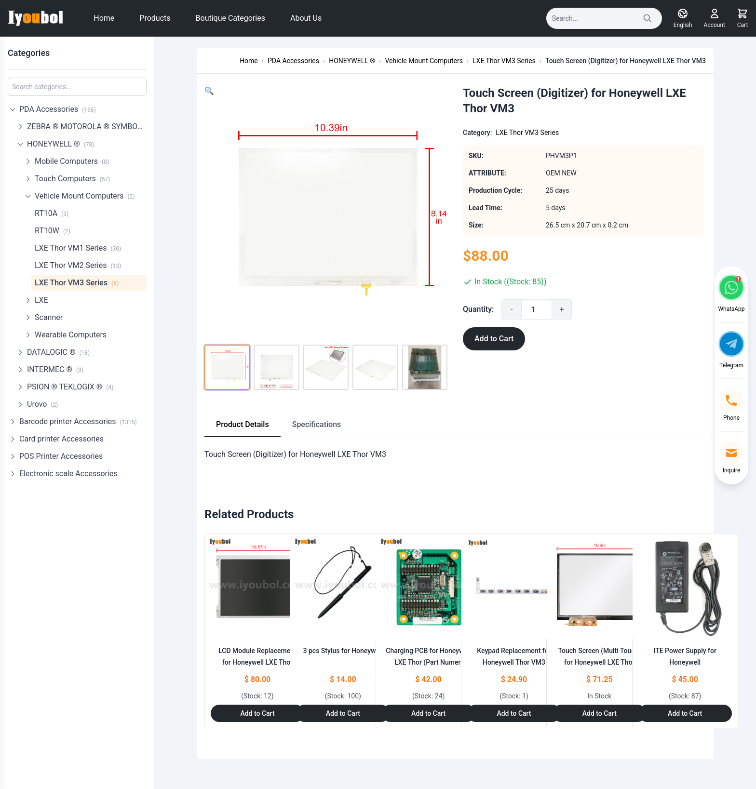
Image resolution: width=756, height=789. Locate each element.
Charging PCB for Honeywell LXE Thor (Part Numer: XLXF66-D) (428, 662)
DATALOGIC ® (58, 352)
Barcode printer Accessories (78, 421)
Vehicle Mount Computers (85, 196)
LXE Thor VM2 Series (78, 265)
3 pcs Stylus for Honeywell (343, 651)
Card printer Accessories (61, 438)
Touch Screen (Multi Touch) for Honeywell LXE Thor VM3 (599, 662)
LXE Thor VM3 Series (77, 282)
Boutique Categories (230, 18)
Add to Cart (493, 338)
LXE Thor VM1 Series (78, 248)
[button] (209, 90)
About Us (306, 18)
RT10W (52, 230)
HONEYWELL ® (60, 143)
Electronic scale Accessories (68, 473)
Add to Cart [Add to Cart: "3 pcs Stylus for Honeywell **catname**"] (343, 713)
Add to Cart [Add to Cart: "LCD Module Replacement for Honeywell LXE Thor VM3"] (257, 713)
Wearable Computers (71, 334)
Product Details (242, 424)
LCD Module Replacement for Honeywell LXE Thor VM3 (257, 662)
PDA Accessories (57, 109)
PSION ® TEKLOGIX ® (70, 386)
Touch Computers (72, 178)
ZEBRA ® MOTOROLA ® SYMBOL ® (87, 126)
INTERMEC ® (55, 369)
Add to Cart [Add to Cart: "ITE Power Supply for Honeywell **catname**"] (685, 713)
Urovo (42, 404)
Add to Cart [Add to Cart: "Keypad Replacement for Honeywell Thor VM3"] (514, 713)
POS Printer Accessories (61, 456)
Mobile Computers (72, 161)
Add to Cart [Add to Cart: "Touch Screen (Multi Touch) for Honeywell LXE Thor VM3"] (599, 713)
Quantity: (478, 309)
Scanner (49, 317)
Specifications (316, 424)
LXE (41, 300)
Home (104, 18)
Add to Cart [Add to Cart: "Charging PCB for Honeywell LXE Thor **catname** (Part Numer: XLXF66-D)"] (428, 713)
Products (154, 18)
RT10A (51, 213)
